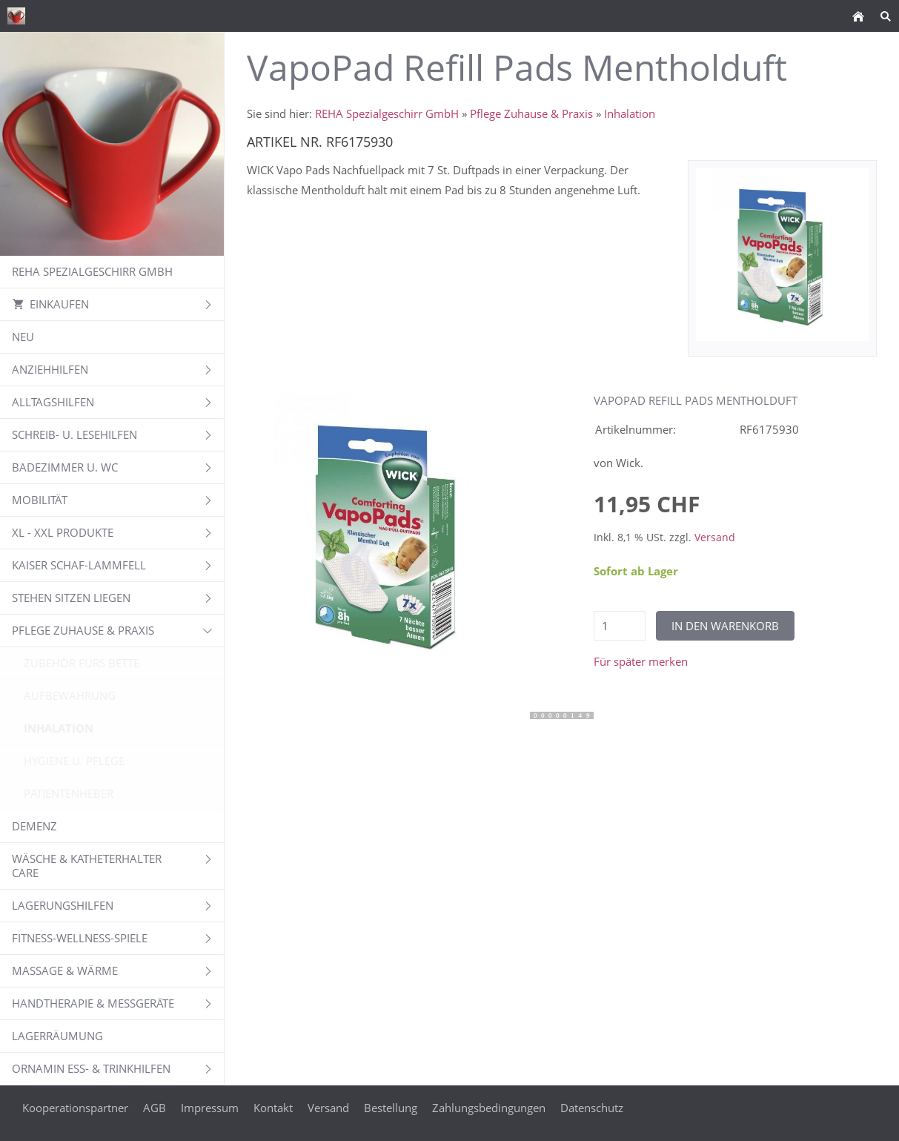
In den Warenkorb (725, 625)
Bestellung (390, 1107)
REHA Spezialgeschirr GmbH (387, 113)
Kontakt (273, 1107)
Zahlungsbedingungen (488, 1107)
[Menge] (620, 626)
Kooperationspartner (75, 1107)
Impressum (210, 1107)
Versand (714, 537)
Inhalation (629, 113)
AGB (154, 1107)
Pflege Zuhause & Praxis (531, 113)
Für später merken (641, 661)
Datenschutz (591, 1107)
